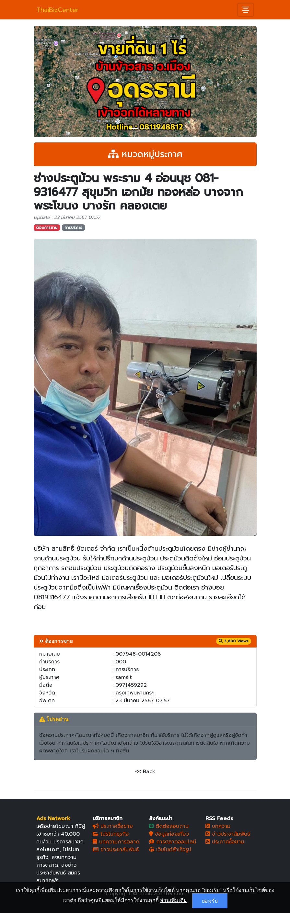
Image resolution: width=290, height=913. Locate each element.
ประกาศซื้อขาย (113, 826)
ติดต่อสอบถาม (169, 826)
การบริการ (73, 228)
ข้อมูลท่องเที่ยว (169, 834)
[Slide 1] (133, 128)
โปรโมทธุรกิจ (111, 834)
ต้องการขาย (46, 228)
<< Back (145, 771)
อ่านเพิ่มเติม (173, 900)
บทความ (217, 826)
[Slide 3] (157, 128)
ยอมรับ (210, 900)
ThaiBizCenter (57, 10)
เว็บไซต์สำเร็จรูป (170, 849)
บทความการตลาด (116, 842)
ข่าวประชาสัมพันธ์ (116, 849)
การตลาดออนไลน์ (172, 842)
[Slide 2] (145, 128)
